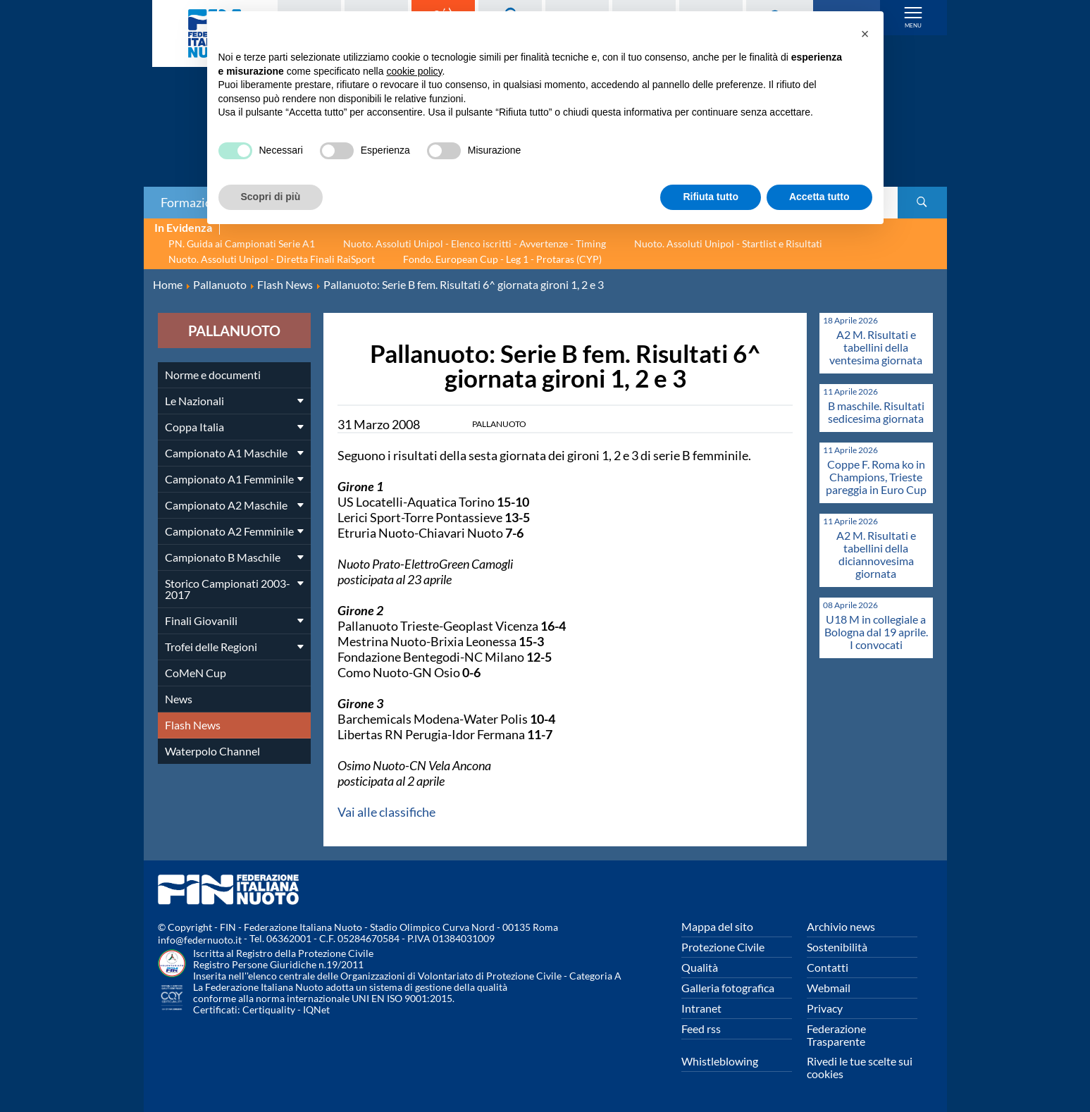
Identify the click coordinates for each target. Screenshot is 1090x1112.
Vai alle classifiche (386, 812)
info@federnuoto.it (200, 940)
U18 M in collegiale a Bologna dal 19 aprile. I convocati (876, 631)
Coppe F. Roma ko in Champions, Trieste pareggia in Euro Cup (876, 476)
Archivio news (841, 926)
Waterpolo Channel (212, 751)
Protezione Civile (722, 946)
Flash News (193, 724)
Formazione (193, 202)
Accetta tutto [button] (819, 196)
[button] (865, 34)
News (178, 698)
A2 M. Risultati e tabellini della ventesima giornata (875, 347)
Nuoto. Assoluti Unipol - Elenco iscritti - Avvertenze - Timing (474, 243)
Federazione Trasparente (836, 1035)
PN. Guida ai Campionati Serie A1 (241, 243)
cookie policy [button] (414, 71)
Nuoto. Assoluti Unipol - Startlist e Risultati (728, 243)
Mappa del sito (717, 926)
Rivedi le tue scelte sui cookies (859, 1067)
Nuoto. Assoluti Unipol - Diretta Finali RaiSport (271, 259)
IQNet (316, 1009)
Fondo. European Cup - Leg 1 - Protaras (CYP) (502, 259)
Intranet (701, 1008)
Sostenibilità (837, 946)
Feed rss (701, 1028)
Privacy (825, 1008)
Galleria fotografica (727, 987)
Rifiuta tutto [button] (710, 196)
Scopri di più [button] (271, 196)
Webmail (828, 987)
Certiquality (268, 1009)
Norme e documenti (213, 374)
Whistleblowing (719, 1061)
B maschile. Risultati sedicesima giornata (876, 412)
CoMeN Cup (195, 672)
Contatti (827, 967)
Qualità (699, 967)
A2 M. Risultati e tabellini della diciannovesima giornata (876, 554)
